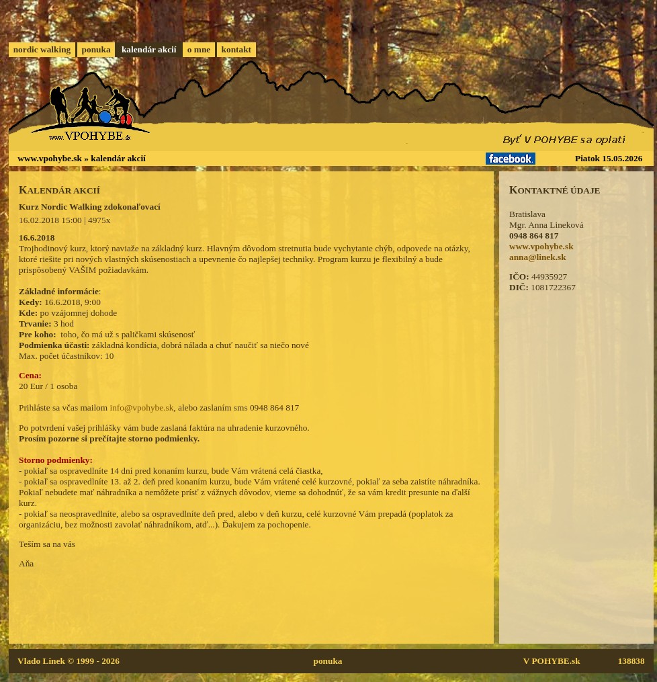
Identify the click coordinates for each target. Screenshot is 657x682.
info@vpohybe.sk (141, 407)
